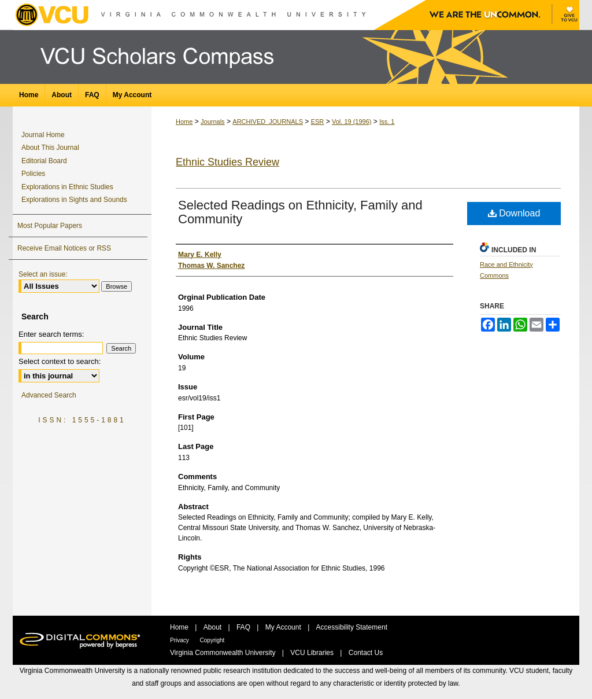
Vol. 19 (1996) (352, 121)
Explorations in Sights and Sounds (74, 200)
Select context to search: (59, 361)
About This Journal (50, 148)
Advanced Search (48, 395)
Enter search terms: (51, 334)
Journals (213, 121)
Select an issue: (43, 274)
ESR (317, 121)
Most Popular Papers (49, 226)
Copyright (212, 640)
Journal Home (43, 135)
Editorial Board (44, 161)
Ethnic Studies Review (227, 162)
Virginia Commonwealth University (224, 653)
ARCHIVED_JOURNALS (267, 121)
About (214, 627)
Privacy (180, 640)
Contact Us (366, 653)
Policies (33, 174)
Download (514, 213)
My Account (284, 627)
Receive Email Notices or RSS (64, 248)
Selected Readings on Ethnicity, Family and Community (300, 212)
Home (184, 121)
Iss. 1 (386, 121)
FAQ (244, 627)
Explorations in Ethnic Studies (67, 187)
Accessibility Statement (351, 627)
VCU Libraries (312, 653)
